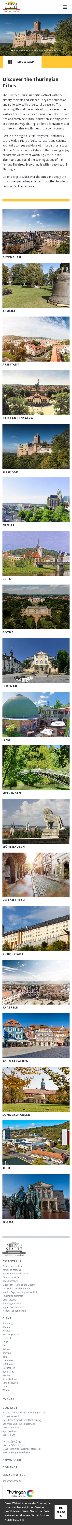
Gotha (5, 1349)
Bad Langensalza (10, 1334)
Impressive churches (12, 1307)
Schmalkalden (9, 1379)
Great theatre (9, 1299)
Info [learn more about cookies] (22, 1519)
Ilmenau (6, 1353)
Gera (4, 1345)
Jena (4, 1356)
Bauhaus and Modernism (15, 1273)
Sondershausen (10, 1382)
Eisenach (7, 1338)
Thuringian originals (12, 1295)
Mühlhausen (8, 1364)
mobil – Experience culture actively (20, 1292)
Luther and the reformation (16, 1288)
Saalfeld (6, 1375)
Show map (18, 62)
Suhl (4, 1386)
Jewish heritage (10, 1280)
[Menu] (64, 7)
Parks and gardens (11, 1269)
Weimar (6, 1390)
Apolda (6, 1327)
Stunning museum (11, 1303)
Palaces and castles (12, 1266)
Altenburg (7, 1323)
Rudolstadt (8, 1371)
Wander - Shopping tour (14, 1310)
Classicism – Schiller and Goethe (18, 1284)
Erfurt (5, 1341)
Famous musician (11, 1277)
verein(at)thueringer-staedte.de (26, 1448)
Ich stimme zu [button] (61, 1512)
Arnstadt (6, 1330)
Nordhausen (8, 1367)
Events (8, 1399)
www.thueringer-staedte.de (16, 1452)
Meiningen (8, 1360)
